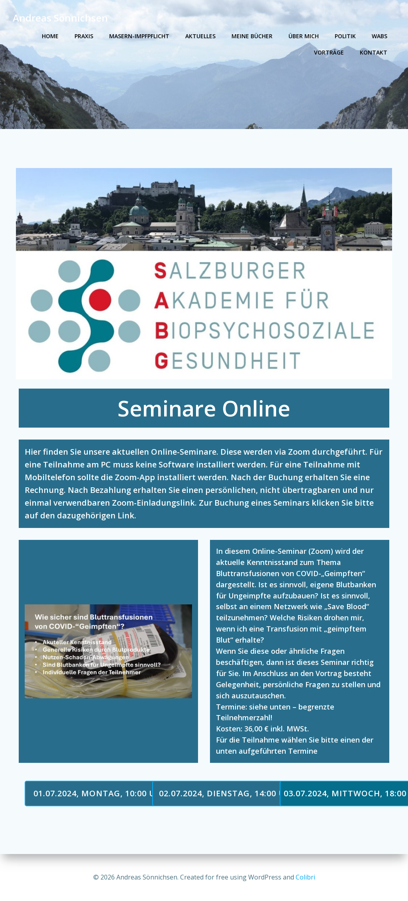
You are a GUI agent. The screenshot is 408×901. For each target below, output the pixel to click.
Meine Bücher (252, 36)
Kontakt (373, 52)
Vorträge (329, 52)
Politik (345, 36)
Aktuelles (200, 36)
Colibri (305, 877)
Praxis (84, 36)
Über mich (303, 36)
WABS (379, 36)
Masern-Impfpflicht (139, 36)
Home (50, 36)
